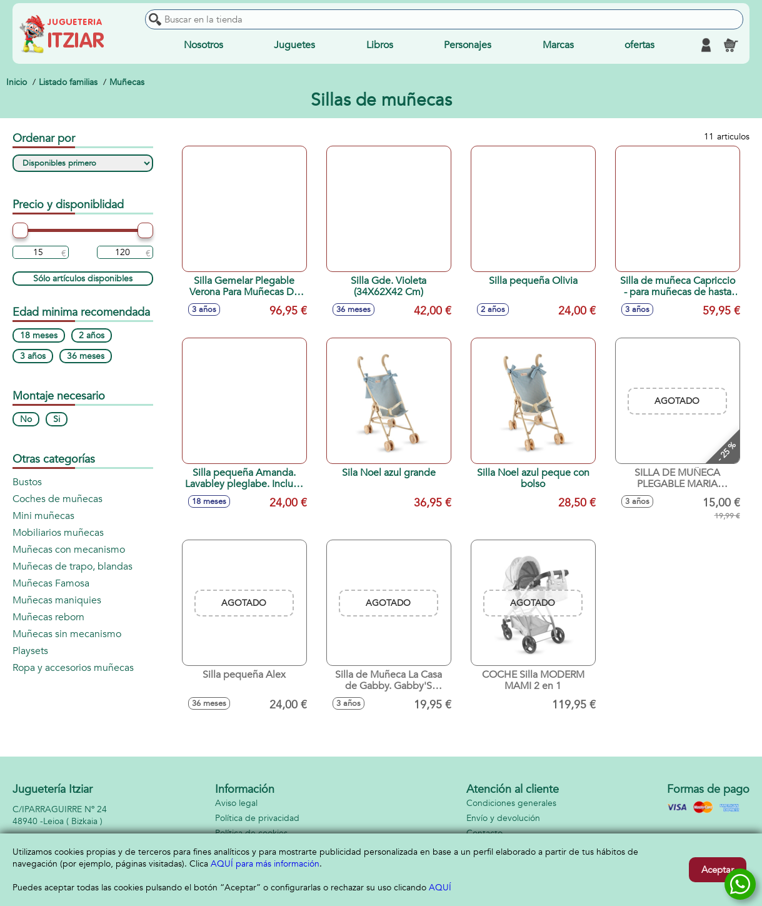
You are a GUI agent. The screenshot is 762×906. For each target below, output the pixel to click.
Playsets (30, 651)
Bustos (27, 482)
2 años (91, 335)
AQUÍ (440, 887)
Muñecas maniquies (57, 600)
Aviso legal (236, 803)
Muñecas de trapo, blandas (73, 566)
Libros (379, 45)
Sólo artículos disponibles (83, 278)
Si (56, 419)
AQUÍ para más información (265, 864)
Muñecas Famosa (51, 583)
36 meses (85, 356)
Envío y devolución (503, 818)
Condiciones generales (511, 803)
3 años (33, 356)
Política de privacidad (257, 818)
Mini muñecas (43, 516)
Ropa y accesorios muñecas (73, 668)
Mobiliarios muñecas (58, 533)
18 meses (39, 335)
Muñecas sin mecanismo (67, 634)
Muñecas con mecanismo (69, 549)
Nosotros (203, 45)
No (26, 419)
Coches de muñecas (58, 499)
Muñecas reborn (48, 617)
